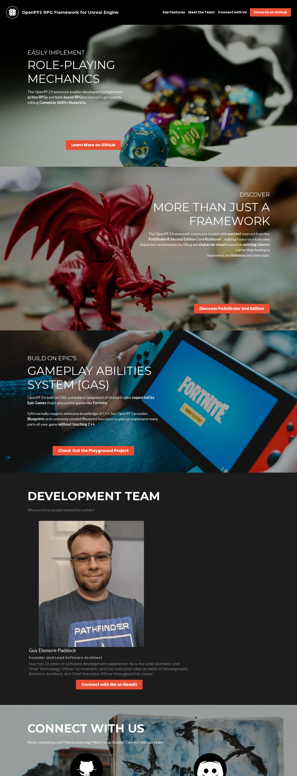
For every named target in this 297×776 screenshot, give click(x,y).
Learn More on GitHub (86, 144)
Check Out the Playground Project (86, 462)
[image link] (12, 12)
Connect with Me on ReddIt (172, 574)
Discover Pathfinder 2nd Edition (238, 307)
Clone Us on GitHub (270, 12)
